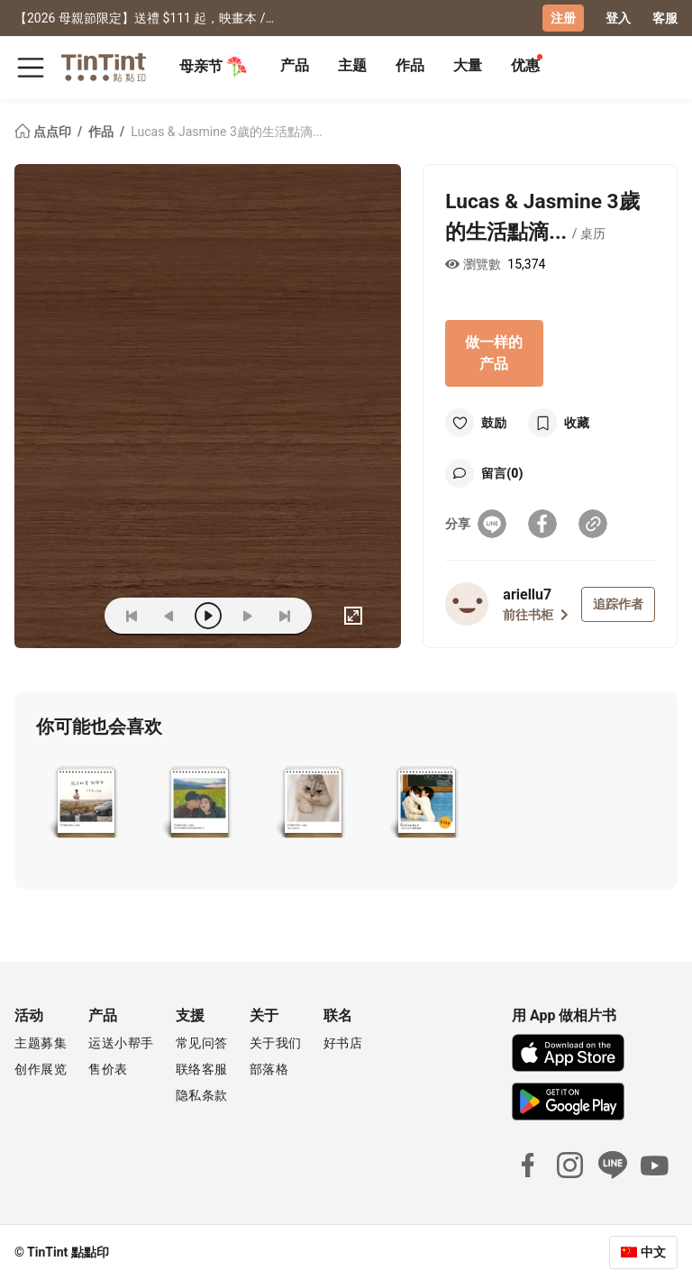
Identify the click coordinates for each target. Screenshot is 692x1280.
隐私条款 (202, 1095)
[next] (246, 615)
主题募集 (40, 1043)
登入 (618, 18)
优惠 (525, 65)
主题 (352, 65)
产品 (294, 65)
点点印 (44, 131)
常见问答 (202, 1043)
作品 (410, 65)
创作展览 (40, 1069)
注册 (563, 18)
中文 (653, 1252)
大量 (467, 65)
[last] (284, 615)
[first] (131, 615)
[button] (86, 804)
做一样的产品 (494, 353)
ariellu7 (527, 594)
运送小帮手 (121, 1043)
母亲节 (213, 67)
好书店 (343, 1043)
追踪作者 (618, 604)
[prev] (169, 615)
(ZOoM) (63, 615)
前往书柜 (536, 615)
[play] (208, 615)
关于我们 (276, 1043)
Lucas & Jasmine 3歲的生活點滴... (227, 131)
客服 (665, 18)
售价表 (108, 1069)
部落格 (269, 1069)
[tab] (294, 67)
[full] (353, 615)
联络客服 (202, 1069)
